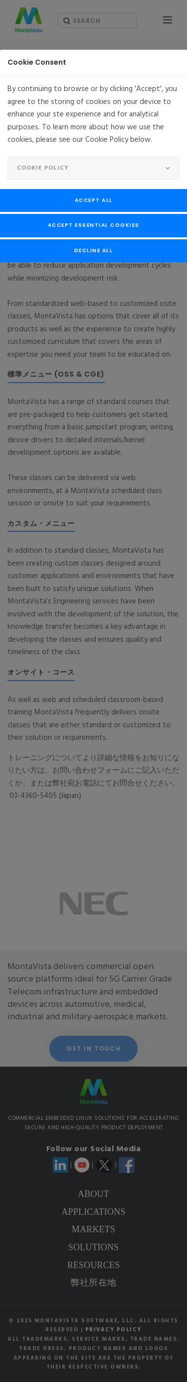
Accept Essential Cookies (94, 225)
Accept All (94, 200)
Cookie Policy (43, 168)
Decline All (93, 250)
